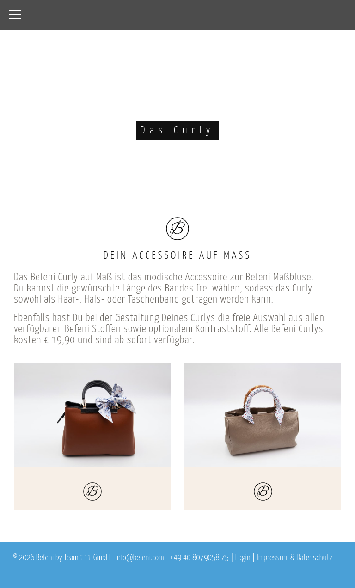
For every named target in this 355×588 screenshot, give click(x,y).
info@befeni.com (140, 558)
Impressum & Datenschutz (294, 558)
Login (243, 558)
